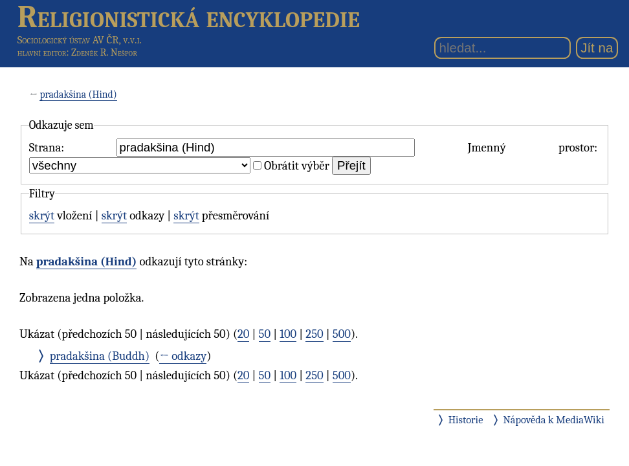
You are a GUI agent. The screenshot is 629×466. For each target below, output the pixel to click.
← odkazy (182, 356)
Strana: (46, 147)
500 (342, 334)
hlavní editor (42, 52)
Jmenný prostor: (532, 147)
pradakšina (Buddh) (99, 356)
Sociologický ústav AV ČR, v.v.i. (79, 40)
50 (265, 334)
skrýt (41, 215)
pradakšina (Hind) (77, 94)
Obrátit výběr (296, 166)
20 (243, 334)
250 (314, 334)
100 (288, 334)
